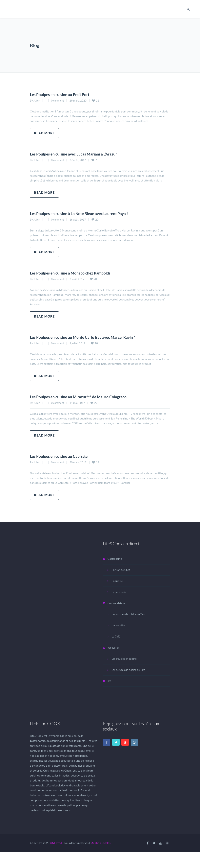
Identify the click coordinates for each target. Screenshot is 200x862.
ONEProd (56, 843)
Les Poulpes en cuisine (124, 658)
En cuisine (117, 581)
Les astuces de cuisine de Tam (128, 614)
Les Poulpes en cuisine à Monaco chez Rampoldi (71, 273)
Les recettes (118, 625)
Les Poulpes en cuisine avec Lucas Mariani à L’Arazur (75, 154)
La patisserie (118, 592)
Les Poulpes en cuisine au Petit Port (61, 94)
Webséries (114, 647)
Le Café (115, 636)
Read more (44, 133)
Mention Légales (100, 843)
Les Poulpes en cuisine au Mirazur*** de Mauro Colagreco (79, 396)
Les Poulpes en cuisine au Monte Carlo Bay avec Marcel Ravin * (85, 337)
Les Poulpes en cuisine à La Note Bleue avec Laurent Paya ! (81, 213)
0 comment (57, 100)
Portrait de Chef (120, 569)
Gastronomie (115, 558)
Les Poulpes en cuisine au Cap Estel (60, 456)
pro (109, 680)
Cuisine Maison (116, 603)
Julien (36, 100)
